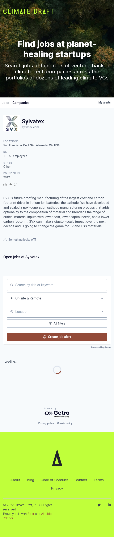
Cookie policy (64, 423)
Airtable (46, 513)
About (15, 480)
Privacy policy (46, 423)
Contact (81, 480)
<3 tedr (8, 518)
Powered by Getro (101, 347)
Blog (30, 480)
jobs (5, 103)
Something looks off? (19, 239)
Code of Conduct (54, 480)
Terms (99, 480)
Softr (31, 513)
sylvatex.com (30, 127)
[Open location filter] (101, 311)
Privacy (57, 488)
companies (20, 103)
